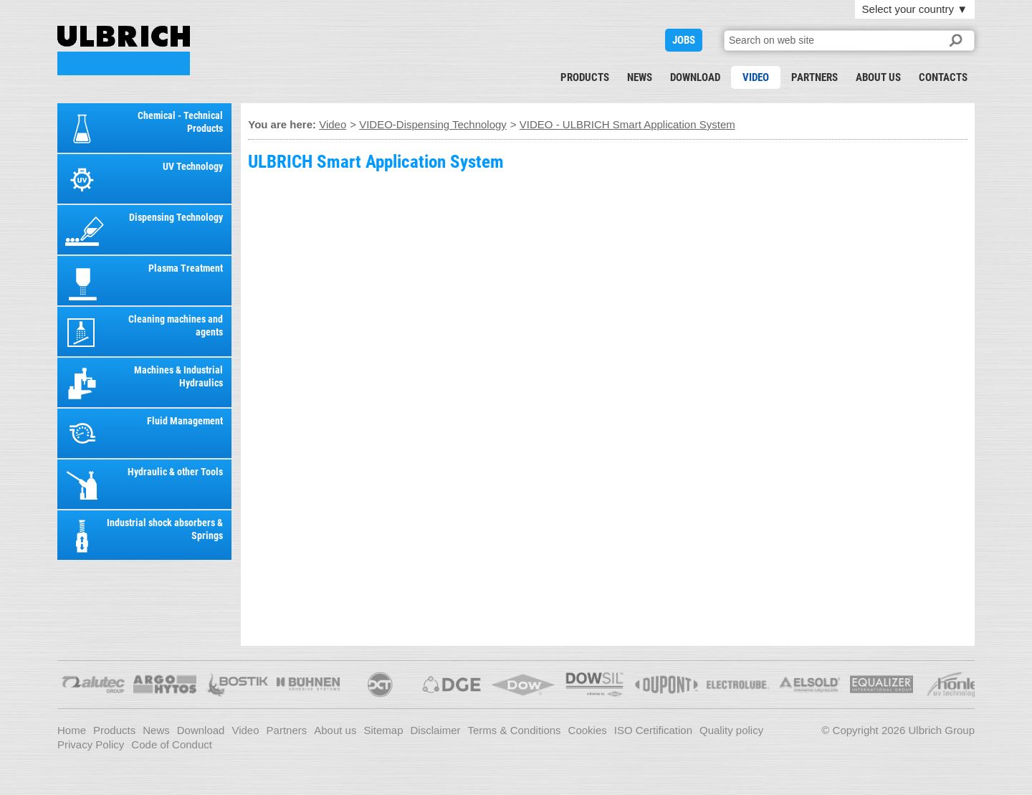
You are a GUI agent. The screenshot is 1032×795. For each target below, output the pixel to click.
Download (695, 77)
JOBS (683, 40)
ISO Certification (653, 730)
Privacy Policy (90, 744)
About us (878, 77)
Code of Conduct (171, 744)
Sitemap (383, 730)
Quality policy (731, 730)
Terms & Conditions (514, 730)
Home (71, 730)
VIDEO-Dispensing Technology (433, 124)
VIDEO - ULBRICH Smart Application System (123, 50)
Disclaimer (436, 730)
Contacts (943, 77)
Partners (814, 77)
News (639, 77)
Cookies (587, 730)
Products (584, 77)
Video (755, 77)
